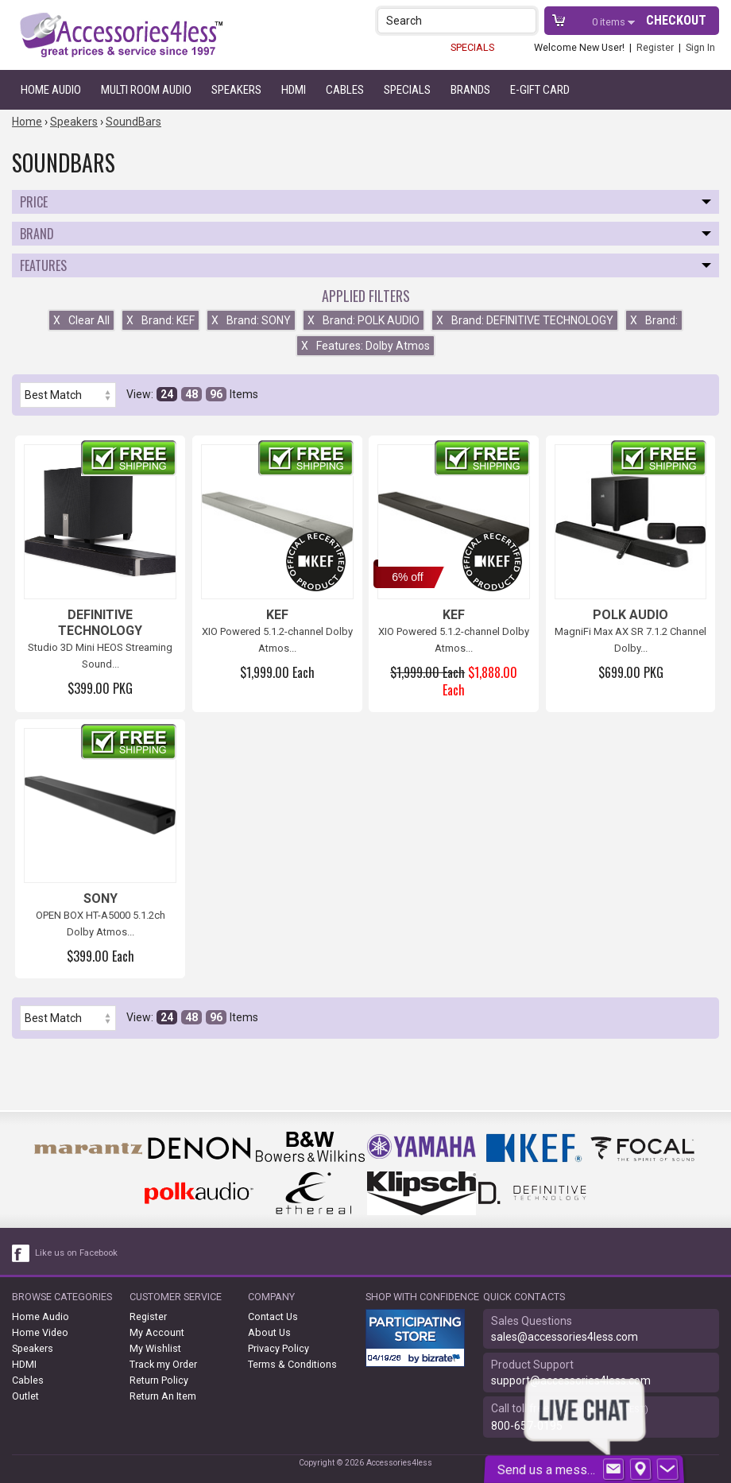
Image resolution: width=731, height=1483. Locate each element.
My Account (157, 1332)
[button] (526, 20)
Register (655, 47)
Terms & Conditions (292, 1364)
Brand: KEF (160, 320)
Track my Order (163, 1364)
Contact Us (273, 1316)
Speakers (236, 90)
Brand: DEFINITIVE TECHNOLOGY (524, 320)
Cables (345, 90)
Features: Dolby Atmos (365, 345)
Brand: (654, 320)
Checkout (676, 20)
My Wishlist (155, 1348)
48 (191, 394)
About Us (269, 1332)
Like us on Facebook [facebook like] (76, 1253)
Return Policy (159, 1380)
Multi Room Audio (146, 90)
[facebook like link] (21, 1253)
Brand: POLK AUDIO (363, 320)
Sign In (700, 47)
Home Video (40, 1332)
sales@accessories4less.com (564, 1336)
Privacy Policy (278, 1348)
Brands (470, 90)
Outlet (25, 1396)
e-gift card (540, 90)
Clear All (81, 320)
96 (216, 394)
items (610, 22)
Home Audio (51, 90)
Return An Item (163, 1396)
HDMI (293, 90)
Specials (407, 90)
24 (167, 394)
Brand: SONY (251, 320)
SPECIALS (472, 47)
